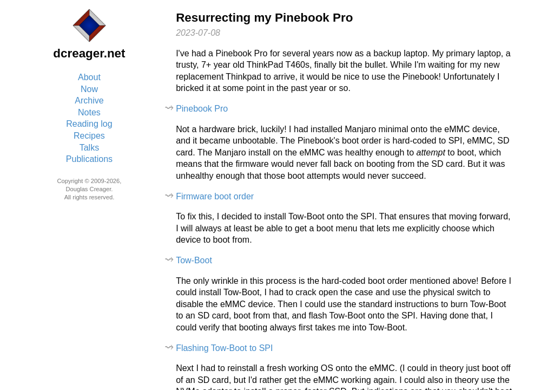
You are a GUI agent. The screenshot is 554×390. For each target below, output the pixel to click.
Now (89, 89)
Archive (89, 100)
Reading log (89, 123)
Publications (89, 159)
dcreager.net (89, 53)
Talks (89, 147)
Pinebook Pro (202, 108)
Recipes (89, 135)
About (89, 77)
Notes (89, 112)
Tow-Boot (194, 260)
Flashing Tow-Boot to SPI (224, 348)
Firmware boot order (215, 196)
